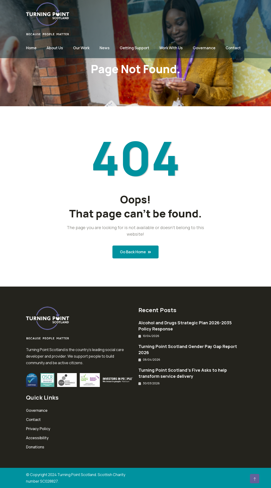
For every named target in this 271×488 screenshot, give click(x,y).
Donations (35, 447)
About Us (55, 47)
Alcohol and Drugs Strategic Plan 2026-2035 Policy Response (185, 326)
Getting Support (134, 47)
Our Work (81, 47)
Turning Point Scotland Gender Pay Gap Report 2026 (187, 349)
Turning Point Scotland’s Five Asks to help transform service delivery (182, 373)
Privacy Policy (38, 428)
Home (31, 47)
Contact (233, 47)
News (105, 47)
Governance (204, 47)
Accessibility (37, 437)
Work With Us (171, 47)
